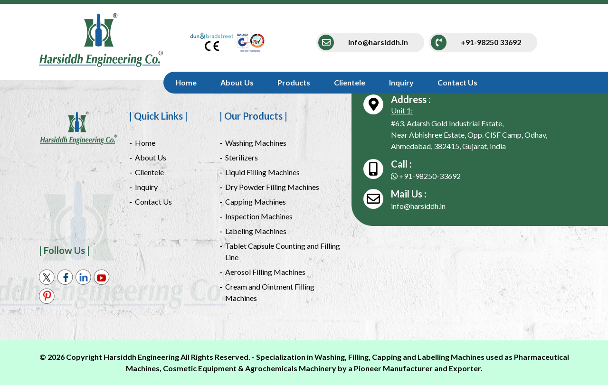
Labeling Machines (255, 230)
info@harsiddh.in (418, 205)
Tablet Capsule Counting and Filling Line (282, 251)
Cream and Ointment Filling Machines (269, 292)
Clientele (349, 82)
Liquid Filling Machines (262, 172)
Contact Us (457, 82)
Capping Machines (255, 201)
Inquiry (401, 82)
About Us (237, 82)
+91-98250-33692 (426, 175)
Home (186, 82)
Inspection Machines (259, 216)
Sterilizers (241, 157)
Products (293, 82)
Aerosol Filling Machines (265, 271)
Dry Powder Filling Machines (272, 186)
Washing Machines (255, 142)
